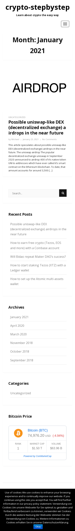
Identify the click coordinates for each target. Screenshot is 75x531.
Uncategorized (17, 117)
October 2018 (19, 351)
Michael (15, 139)
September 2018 (21, 360)
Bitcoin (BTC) (38, 430)
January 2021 (19, 317)
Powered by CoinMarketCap (37, 456)
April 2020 (17, 326)
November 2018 (21, 343)
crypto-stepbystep (37, 7)
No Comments (49, 139)
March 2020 (18, 334)
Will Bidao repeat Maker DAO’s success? (38, 257)
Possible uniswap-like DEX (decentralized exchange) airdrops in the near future (38, 229)
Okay (38, 526)
